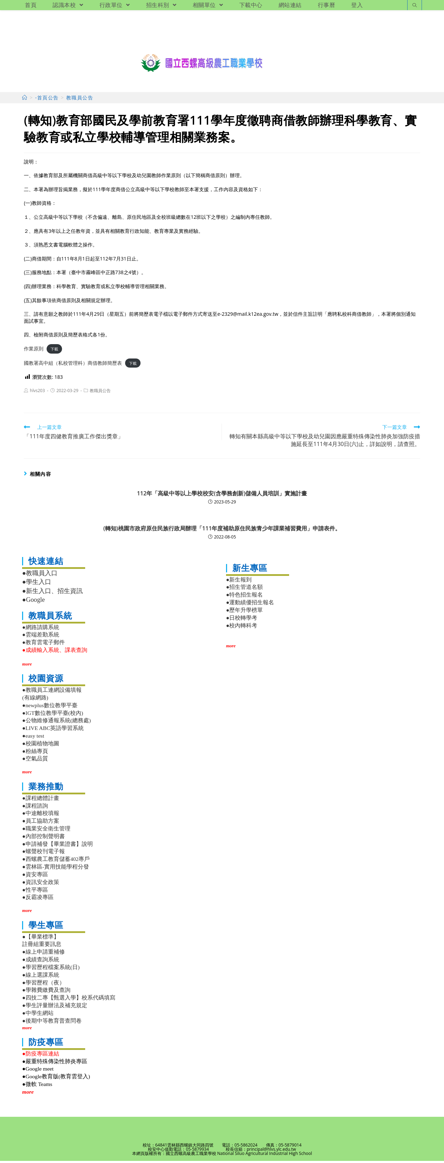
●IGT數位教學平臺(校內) (52, 715)
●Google (33, 601)
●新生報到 (239, 582)
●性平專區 (35, 892)
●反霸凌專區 (37, 900)
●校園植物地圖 (40, 745)
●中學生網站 (37, 1015)
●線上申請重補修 (43, 954)
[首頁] (24, 100)
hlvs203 (37, 393)
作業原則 (33, 350)
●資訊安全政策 (40, 884)
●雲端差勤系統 (40, 637)
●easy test (33, 738)
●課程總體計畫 (40, 800)
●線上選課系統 (40, 977)
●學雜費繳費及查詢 (46, 992)
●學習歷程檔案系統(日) (51, 969)
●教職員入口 (39, 575)
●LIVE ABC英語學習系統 (53, 730)
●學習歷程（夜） (43, 985)
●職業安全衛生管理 (46, 831)
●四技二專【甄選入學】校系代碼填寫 (68, 1000)
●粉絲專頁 (35, 753)
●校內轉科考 (241, 628)
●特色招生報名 (244, 597)
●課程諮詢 (35, 808)
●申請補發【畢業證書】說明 (57, 846)
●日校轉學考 (241, 620)
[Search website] (414, 6)
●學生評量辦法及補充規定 (54, 1007)
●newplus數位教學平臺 (49, 707)
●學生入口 (36, 583)
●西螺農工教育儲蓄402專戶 (56, 861)
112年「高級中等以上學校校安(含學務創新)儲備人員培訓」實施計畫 (222, 495)
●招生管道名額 (244, 589)
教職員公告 (100, 393)
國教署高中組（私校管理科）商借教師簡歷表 (73, 365)
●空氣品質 (35, 761)
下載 (54, 351)
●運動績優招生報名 (250, 604)
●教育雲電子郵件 (43, 644)
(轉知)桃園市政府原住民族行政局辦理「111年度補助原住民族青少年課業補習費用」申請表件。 (222, 530)
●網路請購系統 (40, 629)
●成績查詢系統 (40, 961)
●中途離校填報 (40, 815)
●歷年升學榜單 (244, 612)
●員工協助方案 (40, 823)
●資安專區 (35, 876)
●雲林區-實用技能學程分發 (55, 869)
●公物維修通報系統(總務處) (56, 722)
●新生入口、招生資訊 (52, 593)
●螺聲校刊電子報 (43, 854)
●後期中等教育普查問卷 (51, 1023)
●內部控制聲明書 (43, 838)
